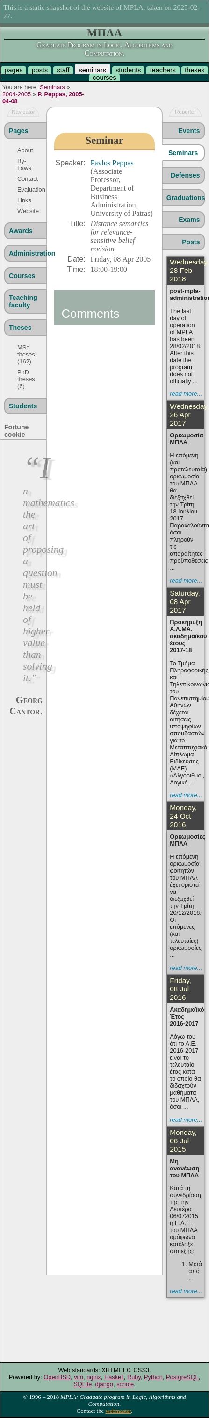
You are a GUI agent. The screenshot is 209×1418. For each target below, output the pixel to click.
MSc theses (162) (26, 354)
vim (78, 1377)
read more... (186, 393)
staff (63, 70)
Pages (18, 131)
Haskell (114, 1377)
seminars (92, 70)
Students (23, 406)
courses (104, 77)
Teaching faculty (23, 301)
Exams (189, 219)
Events (189, 131)
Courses (22, 275)
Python (153, 1377)
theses (194, 70)
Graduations (185, 197)
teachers (163, 70)
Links (24, 200)
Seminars (52, 87)
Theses (20, 327)
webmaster (118, 1411)
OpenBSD (57, 1377)
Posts (191, 242)
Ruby (134, 1377)
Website (26, 210)
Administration (27, 253)
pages (13, 70)
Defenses (185, 175)
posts (40, 70)
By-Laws (24, 164)
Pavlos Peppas (112, 163)
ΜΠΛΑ (105, 33)
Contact (26, 178)
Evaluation (26, 189)
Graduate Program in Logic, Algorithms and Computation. (104, 49)
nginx (93, 1377)
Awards (21, 231)
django (104, 1384)
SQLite (82, 1384)
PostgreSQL (182, 1377)
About (25, 150)
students (128, 70)
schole (125, 1384)
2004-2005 (16, 94)
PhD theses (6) (26, 379)
